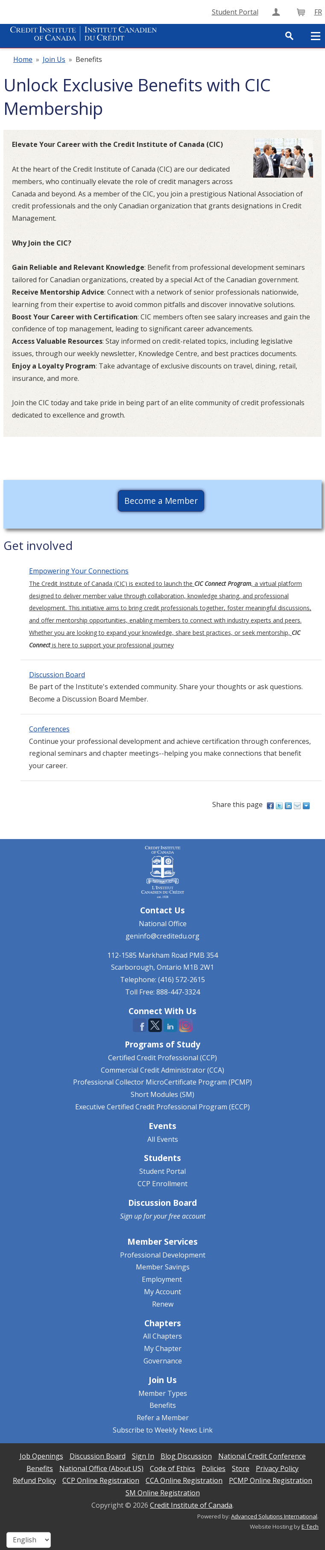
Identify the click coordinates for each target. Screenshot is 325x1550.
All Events (162, 1139)
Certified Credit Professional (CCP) (162, 1057)
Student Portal (162, 1171)
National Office (163, 923)
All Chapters (162, 1336)
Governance (162, 1361)
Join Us (54, 59)
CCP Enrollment (162, 1183)
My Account (162, 1291)
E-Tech (310, 1526)
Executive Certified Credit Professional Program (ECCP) (162, 1106)
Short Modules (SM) (162, 1094)
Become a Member (161, 500)
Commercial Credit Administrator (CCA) (162, 1070)
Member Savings (163, 1267)
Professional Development (162, 1255)
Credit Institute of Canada (191, 1505)
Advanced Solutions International (274, 1516)
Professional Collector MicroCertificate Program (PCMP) (162, 1082)
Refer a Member (163, 1417)
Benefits (162, 1405)
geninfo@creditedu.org (162, 936)
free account (187, 1216)
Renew (162, 1304)
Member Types (162, 1393)
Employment (162, 1279)
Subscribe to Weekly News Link (163, 1430)
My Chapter (163, 1348)
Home (22, 59)
